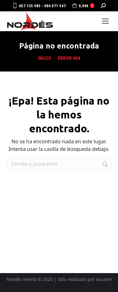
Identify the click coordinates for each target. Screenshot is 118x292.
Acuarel (103, 279)
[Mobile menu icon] (105, 21)
